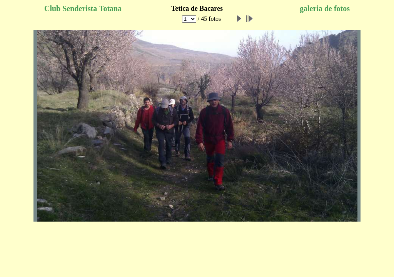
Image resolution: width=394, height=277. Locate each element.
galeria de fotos (325, 8)
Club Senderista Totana (83, 8)
